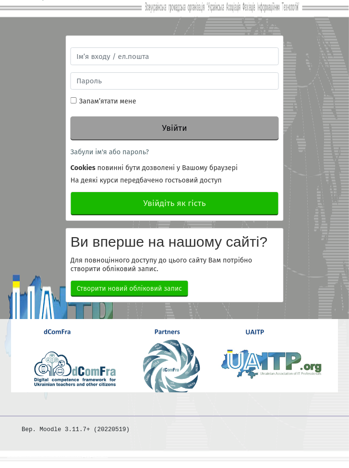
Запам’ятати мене (107, 101)
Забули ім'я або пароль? (110, 152)
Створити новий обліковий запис (129, 289)
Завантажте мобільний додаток (57, 455)
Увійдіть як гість (174, 203)
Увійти (174, 128)
